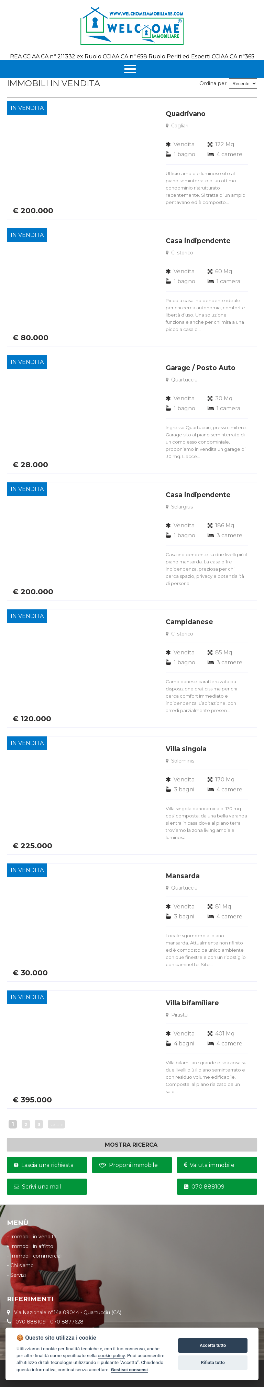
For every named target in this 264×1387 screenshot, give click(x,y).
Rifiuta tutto (213, 1362)
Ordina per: (213, 83)
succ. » (56, 1124)
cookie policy (111, 1355)
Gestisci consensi (129, 1369)
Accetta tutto (213, 1345)
